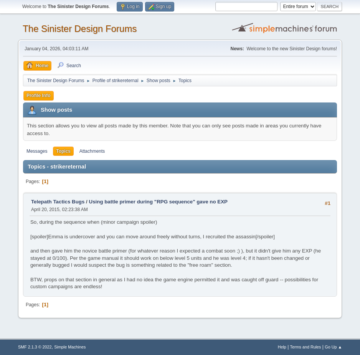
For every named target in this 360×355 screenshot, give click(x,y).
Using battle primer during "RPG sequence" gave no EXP (158, 202)
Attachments (92, 151)
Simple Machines (70, 347)
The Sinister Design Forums (80, 28)
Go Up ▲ (333, 347)
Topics (63, 151)
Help (282, 347)
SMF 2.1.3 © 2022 (35, 347)
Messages (37, 151)
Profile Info (38, 95)
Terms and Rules (305, 347)
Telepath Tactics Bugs (57, 202)
